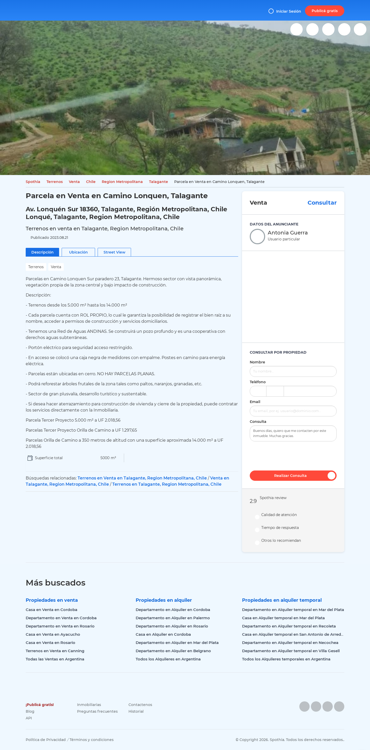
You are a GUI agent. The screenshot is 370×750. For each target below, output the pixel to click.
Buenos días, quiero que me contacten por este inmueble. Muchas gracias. (293, 433)
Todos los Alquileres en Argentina (168, 659)
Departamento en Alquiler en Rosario (172, 626)
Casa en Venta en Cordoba (51, 609)
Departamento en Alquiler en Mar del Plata (177, 642)
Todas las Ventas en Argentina (55, 659)
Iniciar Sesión (285, 11)
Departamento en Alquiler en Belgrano (173, 650)
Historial (136, 711)
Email (255, 401)
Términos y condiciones (92, 739)
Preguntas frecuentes (97, 711)
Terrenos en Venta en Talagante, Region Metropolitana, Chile (142, 478)
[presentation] (293, 455)
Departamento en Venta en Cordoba (61, 617)
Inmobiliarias (89, 704)
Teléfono (258, 382)
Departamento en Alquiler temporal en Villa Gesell (291, 650)
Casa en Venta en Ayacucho (53, 634)
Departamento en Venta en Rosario (60, 626)
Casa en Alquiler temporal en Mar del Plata (283, 617)
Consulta (258, 421)
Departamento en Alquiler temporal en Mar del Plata (293, 609)
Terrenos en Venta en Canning (55, 650)
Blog (30, 711)
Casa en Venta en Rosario (50, 642)
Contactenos (140, 704)
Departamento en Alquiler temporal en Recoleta (289, 626)
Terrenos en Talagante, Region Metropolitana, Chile (166, 484)
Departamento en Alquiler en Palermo (173, 617)
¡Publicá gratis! (40, 704)
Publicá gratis (325, 10)
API (29, 718)
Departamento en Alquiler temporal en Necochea (290, 642)
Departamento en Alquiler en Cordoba (173, 609)
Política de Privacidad (46, 739)
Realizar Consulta (304, 475)
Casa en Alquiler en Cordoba (163, 634)
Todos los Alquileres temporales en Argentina (286, 659)
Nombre (257, 362)
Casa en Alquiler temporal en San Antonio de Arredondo (296, 634)
